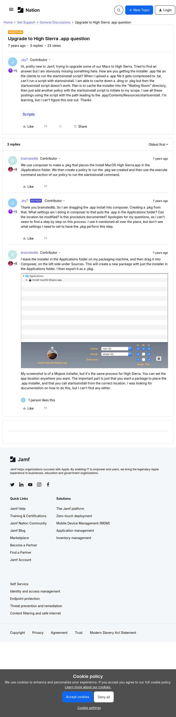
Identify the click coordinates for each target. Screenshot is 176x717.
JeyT (24, 60)
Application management (75, 530)
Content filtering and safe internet (35, 613)
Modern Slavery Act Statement (113, 633)
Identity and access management (35, 591)
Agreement (59, 633)
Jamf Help (18, 509)
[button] (11, 11)
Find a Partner (20, 552)
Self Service (19, 584)
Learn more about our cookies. (88, 687)
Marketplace (19, 538)
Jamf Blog (17, 530)
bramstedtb (29, 158)
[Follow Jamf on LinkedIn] (21, 484)
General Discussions (55, 22)
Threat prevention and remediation (36, 606)
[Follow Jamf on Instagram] (39, 484)
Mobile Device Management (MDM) (83, 523)
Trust (79, 633)
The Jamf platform (70, 509)
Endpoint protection (25, 599)
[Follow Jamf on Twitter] (12, 485)
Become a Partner (23, 545)
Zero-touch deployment (74, 516)
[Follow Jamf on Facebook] (48, 484)
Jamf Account (20, 560)
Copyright (17, 633)
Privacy (37, 633)
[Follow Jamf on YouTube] (30, 484)
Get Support (26, 22)
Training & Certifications (28, 516)
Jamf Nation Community (28, 523)
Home (8, 22)
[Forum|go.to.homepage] (29, 10)
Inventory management (73, 538)
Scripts (29, 114)
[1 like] (38, 400)
